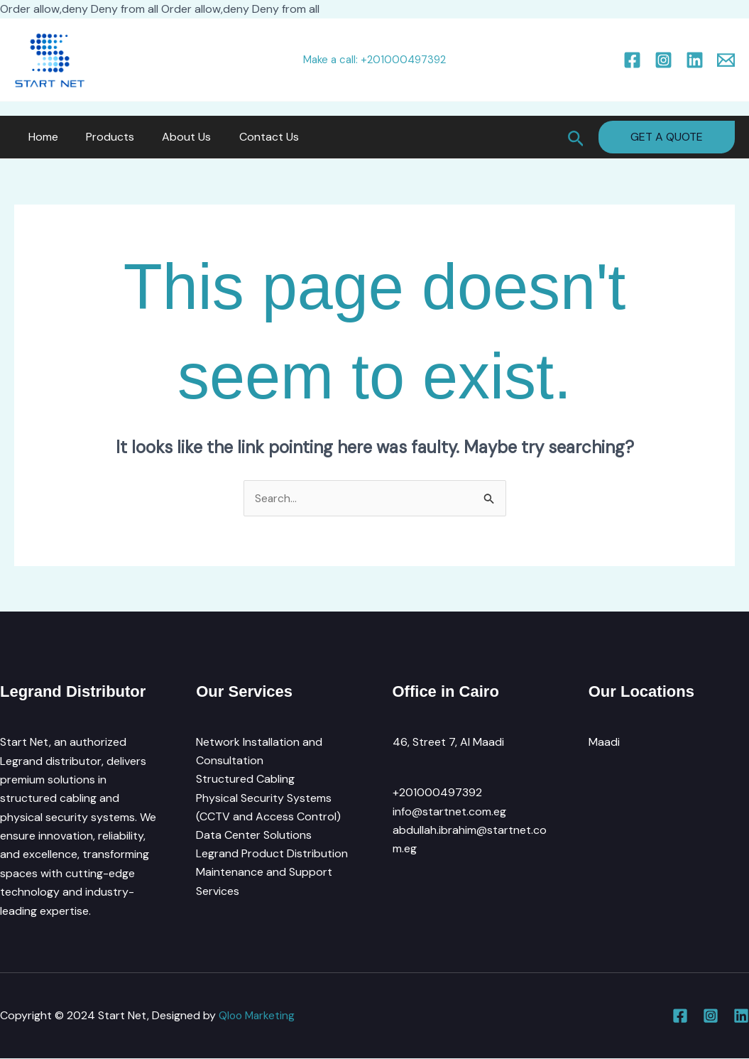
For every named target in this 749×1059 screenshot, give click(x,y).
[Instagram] (663, 60)
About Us (173, 136)
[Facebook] (632, 60)
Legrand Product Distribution (272, 854)
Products (102, 136)
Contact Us (250, 136)
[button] (576, 137)
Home (40, 136)
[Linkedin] (695, 60)
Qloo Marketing (258, 1015)
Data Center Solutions (254, 836)
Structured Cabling (245, 779)
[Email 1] (726, 60)
